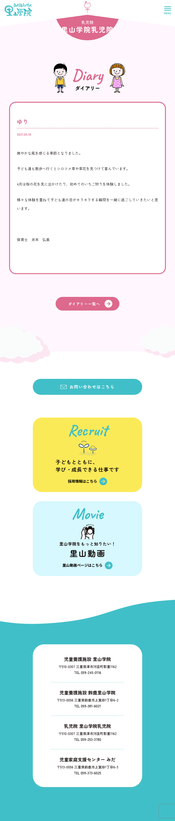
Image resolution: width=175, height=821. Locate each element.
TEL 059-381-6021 (87, 705)
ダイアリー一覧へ (84, 303)
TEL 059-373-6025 (87, 772)
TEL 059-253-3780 (87, 739)
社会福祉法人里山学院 (18, 9)
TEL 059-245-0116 (87, 672)
